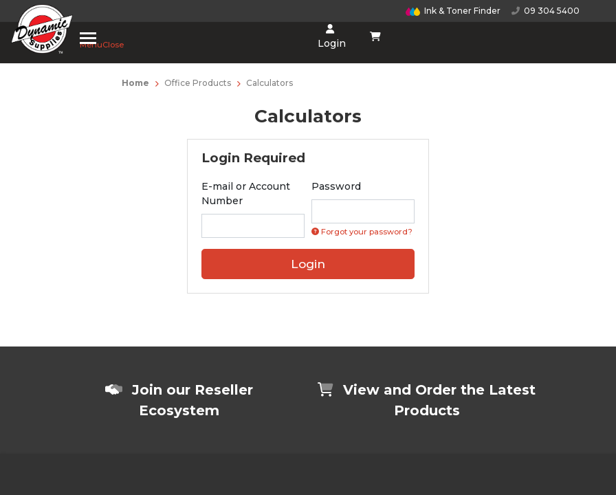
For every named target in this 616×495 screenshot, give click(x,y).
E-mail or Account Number (245, 193)
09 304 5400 (546, 11)
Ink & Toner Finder (453, 11)
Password (336, 186)
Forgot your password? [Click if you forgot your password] (361, 231)
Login (330, 37)
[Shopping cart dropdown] (376, 36)
